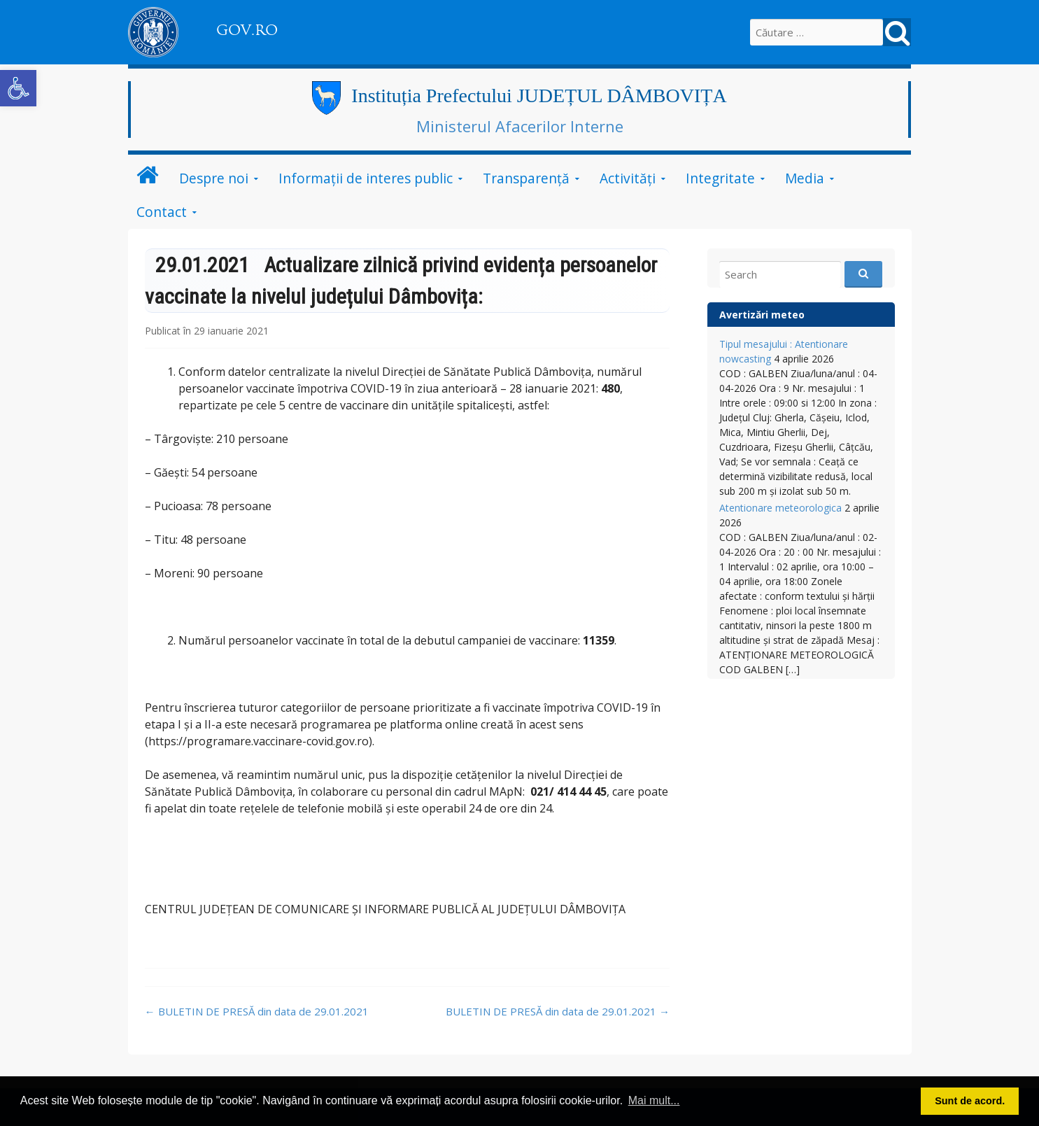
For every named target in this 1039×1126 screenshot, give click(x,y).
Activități (628, 178)
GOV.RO (247, 30)
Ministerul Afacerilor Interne (519, 125)
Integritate (720, 178)
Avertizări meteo (762, 314)
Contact (161, 211)
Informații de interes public (365, 178)
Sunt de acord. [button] (970, 1100)
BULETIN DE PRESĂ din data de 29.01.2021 (257, 1011)
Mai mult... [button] (654, 1100)
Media (804, 178)
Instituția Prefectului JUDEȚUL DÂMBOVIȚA (538, 95)
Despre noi (213, 178)
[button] (18, 88)
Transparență (526, 178)
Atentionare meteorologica (780, 507)
